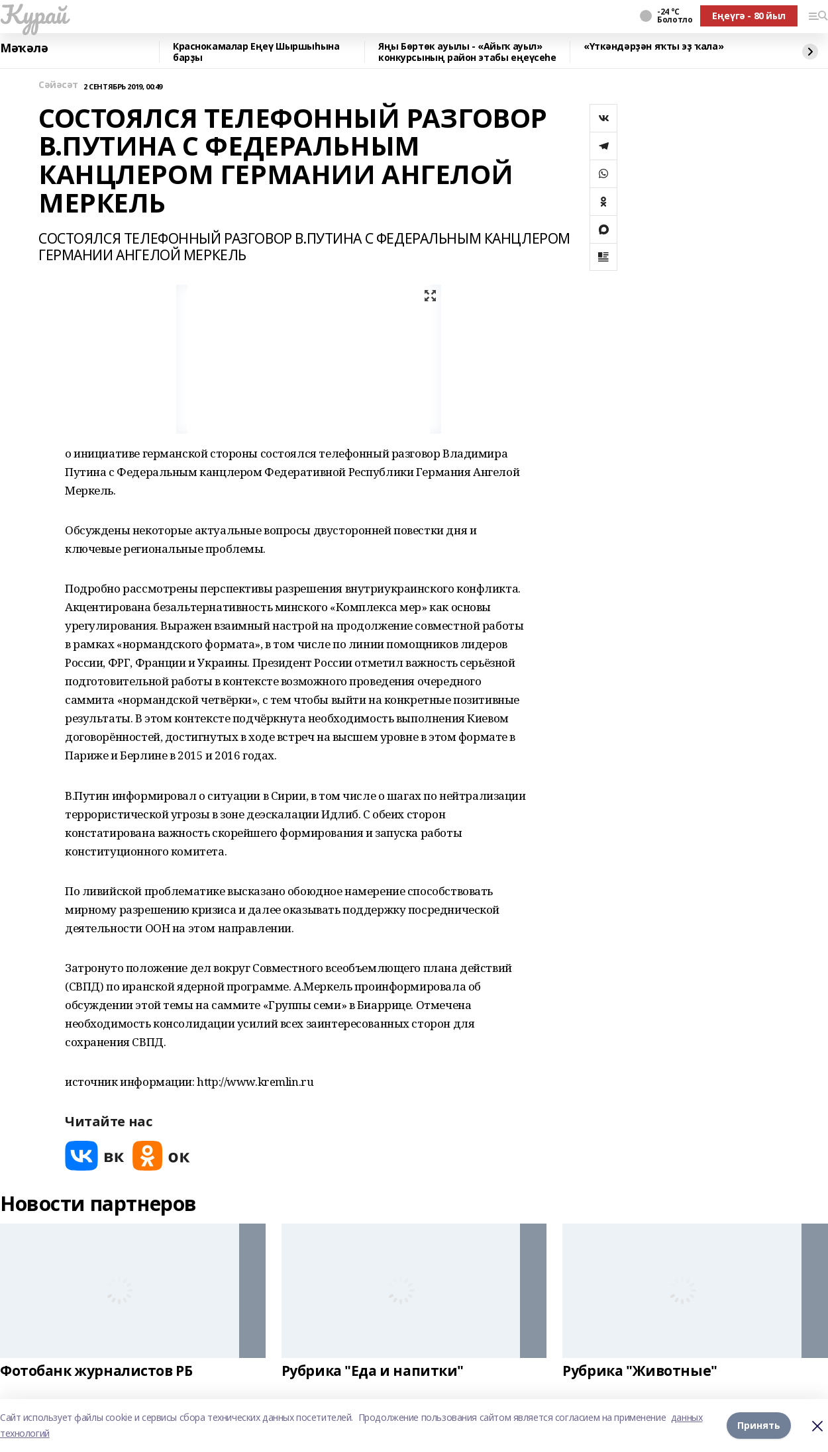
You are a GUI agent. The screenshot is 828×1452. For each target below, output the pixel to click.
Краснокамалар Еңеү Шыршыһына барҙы (256, 52)
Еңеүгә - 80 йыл (749, 15)
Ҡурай (33, 13)
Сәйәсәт (58, 85)
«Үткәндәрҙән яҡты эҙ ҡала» (653, 46)
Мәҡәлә (24, 48)
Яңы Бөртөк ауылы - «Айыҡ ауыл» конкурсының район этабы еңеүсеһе (467, 52)
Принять (758, 1425)
